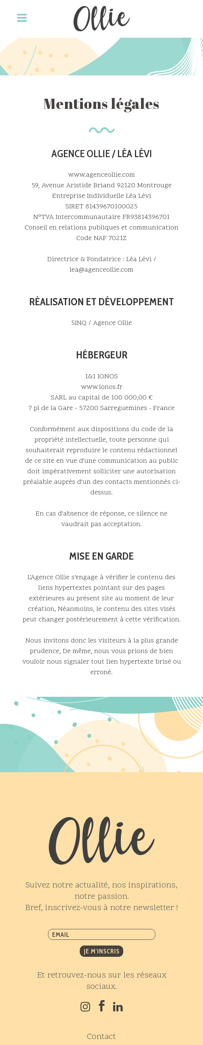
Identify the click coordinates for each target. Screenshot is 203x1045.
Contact (101, 1037)
